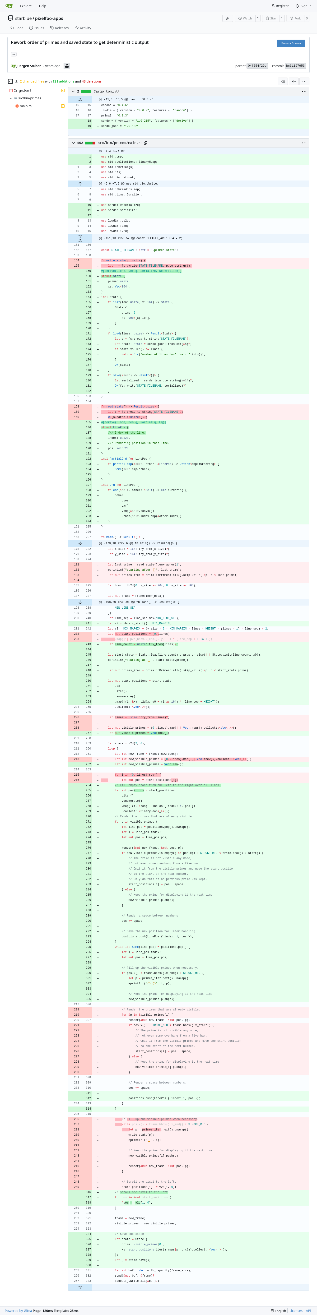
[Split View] (294, 81)
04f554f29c (257, 66)
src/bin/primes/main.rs (120, 143)
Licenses (296, 1310)
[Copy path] (117, 91)
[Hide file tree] (10, 81)
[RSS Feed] (227, 18)
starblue (23, 18)
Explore (26, 6)
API (308, 1310)
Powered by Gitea (18, 1310)
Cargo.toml (104, 91)
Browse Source (291, 43)
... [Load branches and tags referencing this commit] (13, 54)
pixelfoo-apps (49, 18)
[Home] (9, 6)
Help (42, 6)
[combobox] (283, 81)
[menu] (304, 81)
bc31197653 (295, 66)
